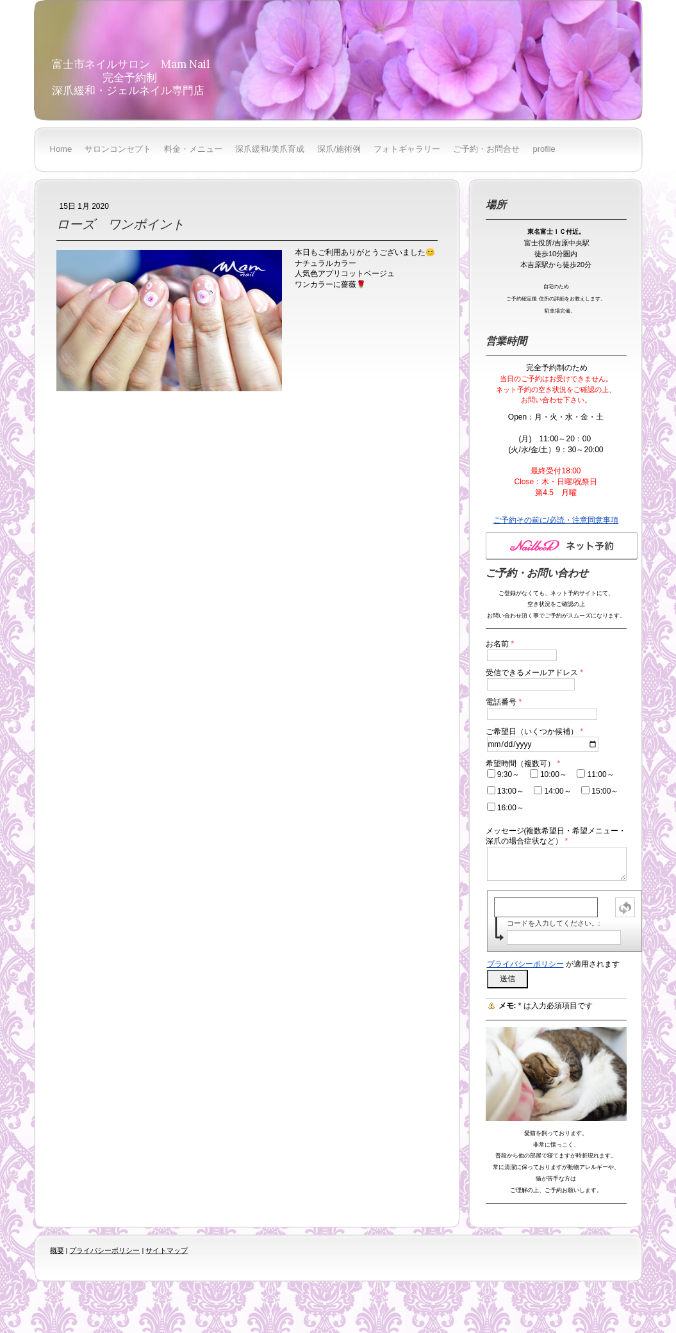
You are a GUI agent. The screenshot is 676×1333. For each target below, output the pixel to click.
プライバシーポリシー (525, 964)
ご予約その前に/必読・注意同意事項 (555, 520)
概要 (57, 1250)
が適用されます (553, 964)
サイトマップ (166, 1250)
